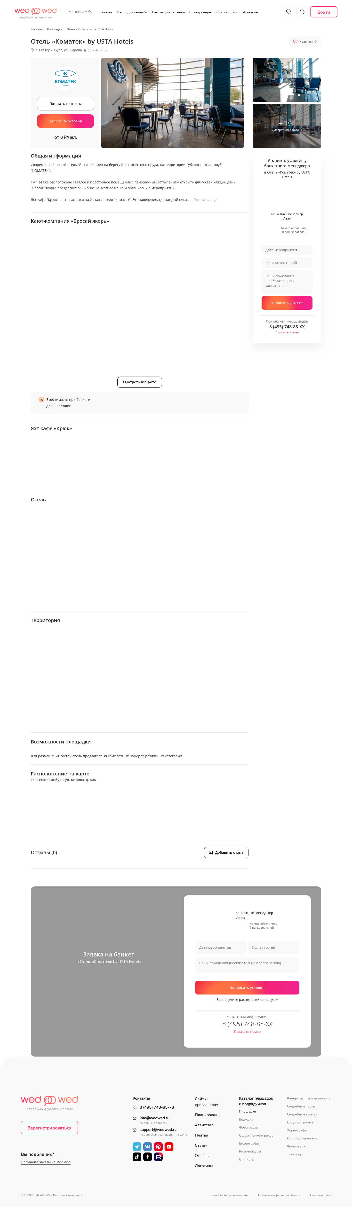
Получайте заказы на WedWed (46, 1164)
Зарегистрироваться (49, 1130)
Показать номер (287, 334)
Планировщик (200, 12)
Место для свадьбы (132, 12)
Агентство (251, 12)
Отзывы (202, 1157)
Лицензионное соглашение (229, 1197)
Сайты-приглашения (168, 12)
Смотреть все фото (139, 384)
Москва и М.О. (80, 11)
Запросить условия (65, 123)
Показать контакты (65, 105)
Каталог (106, 12)
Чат (302, 11)
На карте (101, 52)
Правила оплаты (320, 1197)
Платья (222, 12)
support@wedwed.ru (158, 1131)
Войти (323, 12)
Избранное (288, 11)
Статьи (201, 1147)
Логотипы (204, 1167)
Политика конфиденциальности (278, 1197)
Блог (235, 12)
